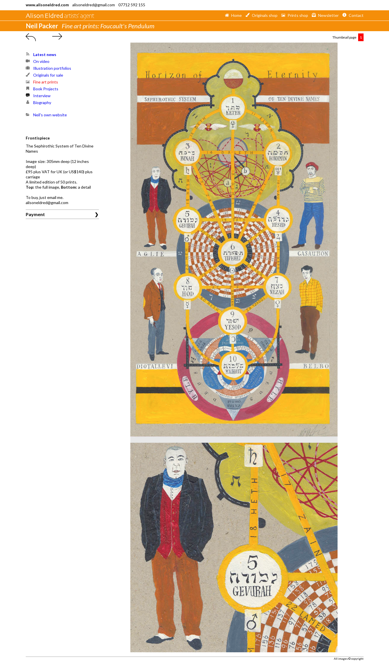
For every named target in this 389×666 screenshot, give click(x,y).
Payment (35, 214)
